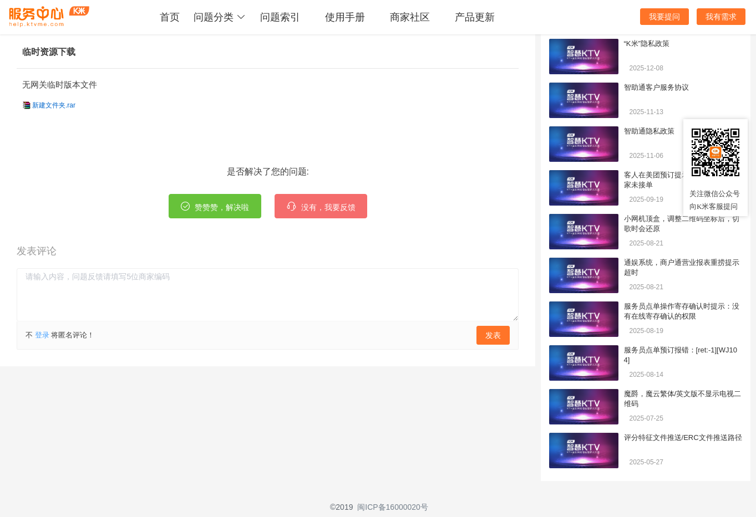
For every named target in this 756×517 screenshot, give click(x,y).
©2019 (341, 507)
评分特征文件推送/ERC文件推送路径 (683, 437)
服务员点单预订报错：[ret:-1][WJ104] (680, 355)
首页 (170, 17)
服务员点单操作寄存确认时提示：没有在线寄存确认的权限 (681, 311)
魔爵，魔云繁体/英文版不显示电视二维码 (683, 399)
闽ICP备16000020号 (392, 507)
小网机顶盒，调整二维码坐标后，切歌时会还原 (681, 223)
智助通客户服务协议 (656, 87)
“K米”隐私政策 (646, 43)
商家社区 (410, 17)
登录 (42, 335)
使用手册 (345, 17)
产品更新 (475, 17)
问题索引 (280, 17)
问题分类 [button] (220, 17)
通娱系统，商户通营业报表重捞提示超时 (681, 267)
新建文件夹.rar (53, 105)
